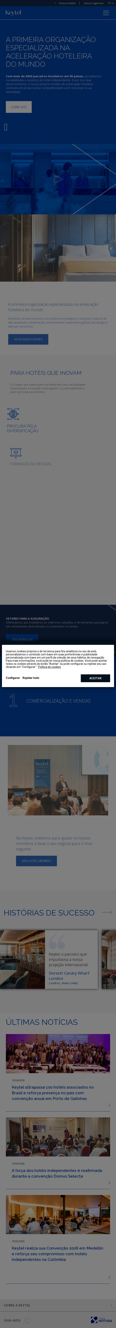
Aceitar (95, 678)
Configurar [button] (13, 677)
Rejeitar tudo (30, 677)
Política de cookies (49, 666)
